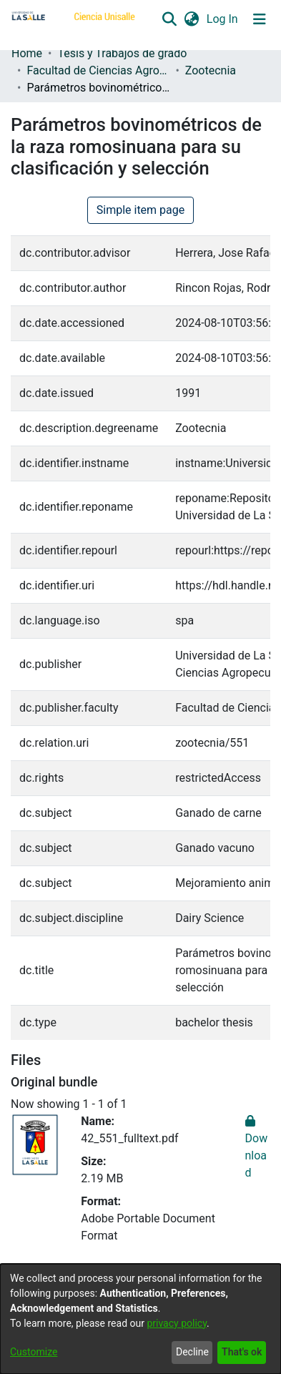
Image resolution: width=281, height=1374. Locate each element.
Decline (192, 1352)
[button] (169, 19)
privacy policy (177, 1323)
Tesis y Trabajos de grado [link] (122, 53)
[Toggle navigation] (259, 19)
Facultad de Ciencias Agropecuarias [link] (97, 70)
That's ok (242, 1352)
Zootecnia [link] (210, 70)
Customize (33, 1352)
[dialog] (140, 1319)
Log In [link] (223, 19)
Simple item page (141, 210)
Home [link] (26, 53)
